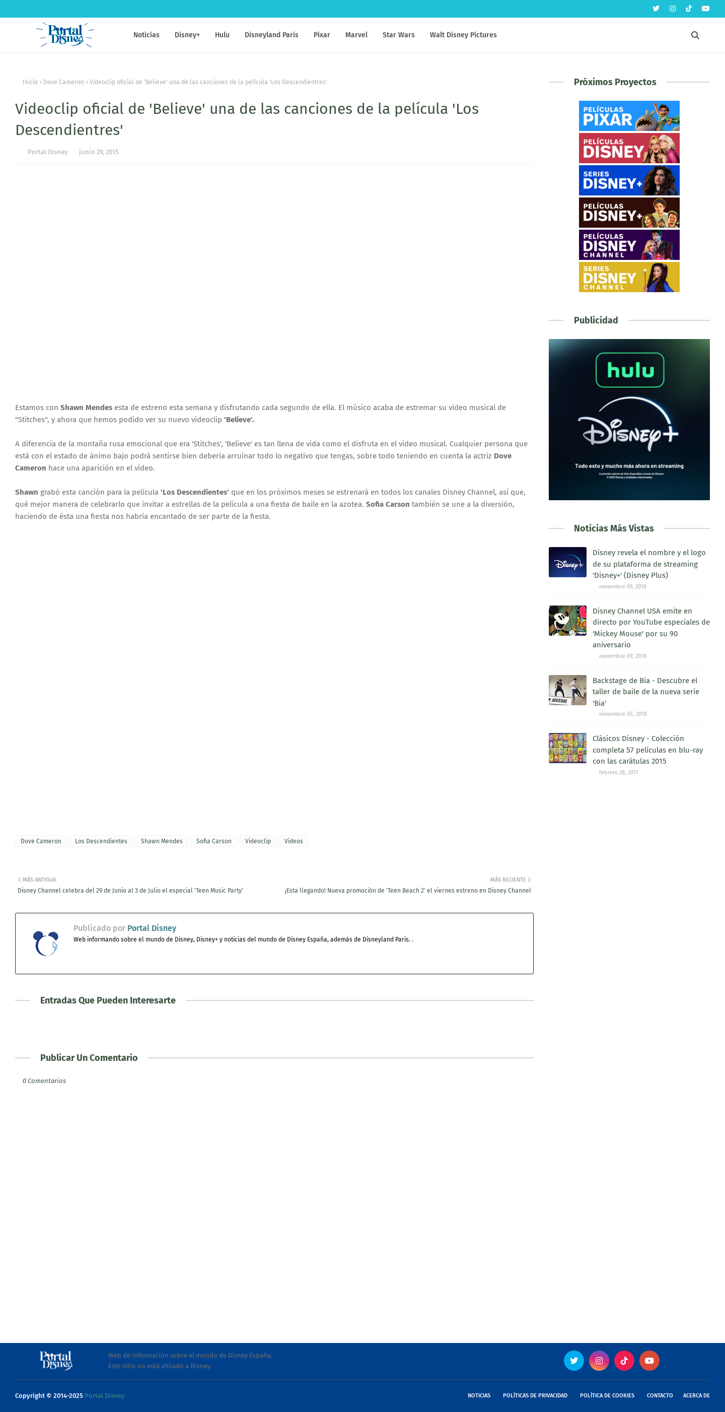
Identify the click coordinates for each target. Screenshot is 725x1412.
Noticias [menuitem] (146, 35)
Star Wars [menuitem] (399, 35)
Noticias (479, 1395)
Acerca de (696, 1395)
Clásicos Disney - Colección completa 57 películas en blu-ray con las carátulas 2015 (648, 750)
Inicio (30, 82)
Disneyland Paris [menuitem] (272, 35)
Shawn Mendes (162, 841)
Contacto (660, 1395)
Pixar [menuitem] (322, 35)
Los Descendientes (101, 841)
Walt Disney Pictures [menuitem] (463, 35)
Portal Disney (47, 152)
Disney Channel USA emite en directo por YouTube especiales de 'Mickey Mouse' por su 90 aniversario (651, 628)
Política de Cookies (607, 1395)
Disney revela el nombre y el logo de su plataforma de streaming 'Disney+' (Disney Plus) (649, 564)
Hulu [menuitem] (222, 35)
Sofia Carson (214, 841)
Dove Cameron (63, 82)
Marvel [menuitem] (356, 35)
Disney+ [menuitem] (187, 35)
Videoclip (258, 841)
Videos (293, 841)
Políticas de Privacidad (535, 1395)
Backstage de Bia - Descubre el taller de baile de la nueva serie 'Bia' (646, 692)
